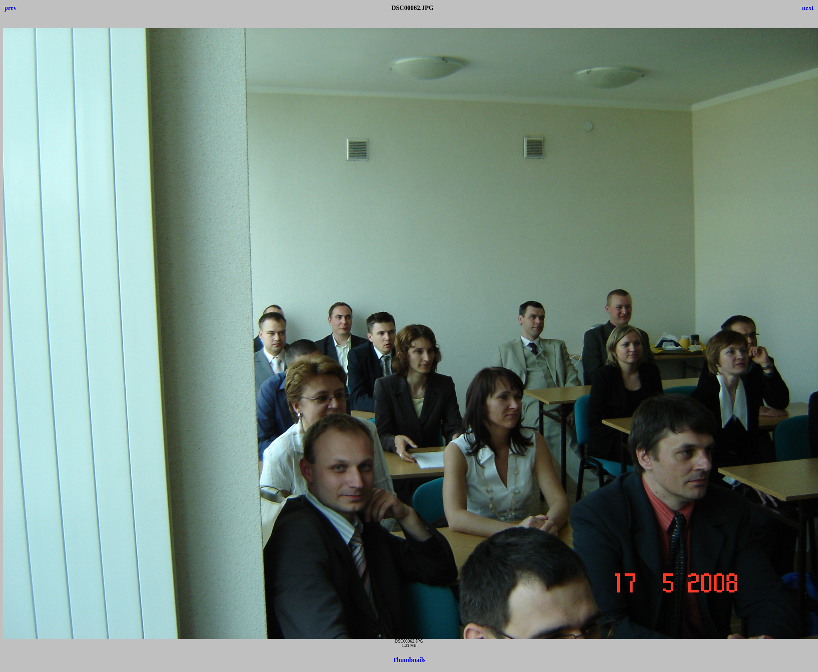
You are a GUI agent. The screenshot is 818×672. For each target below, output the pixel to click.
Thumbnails (409, 659)
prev (10, 7)
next (808, 7)
